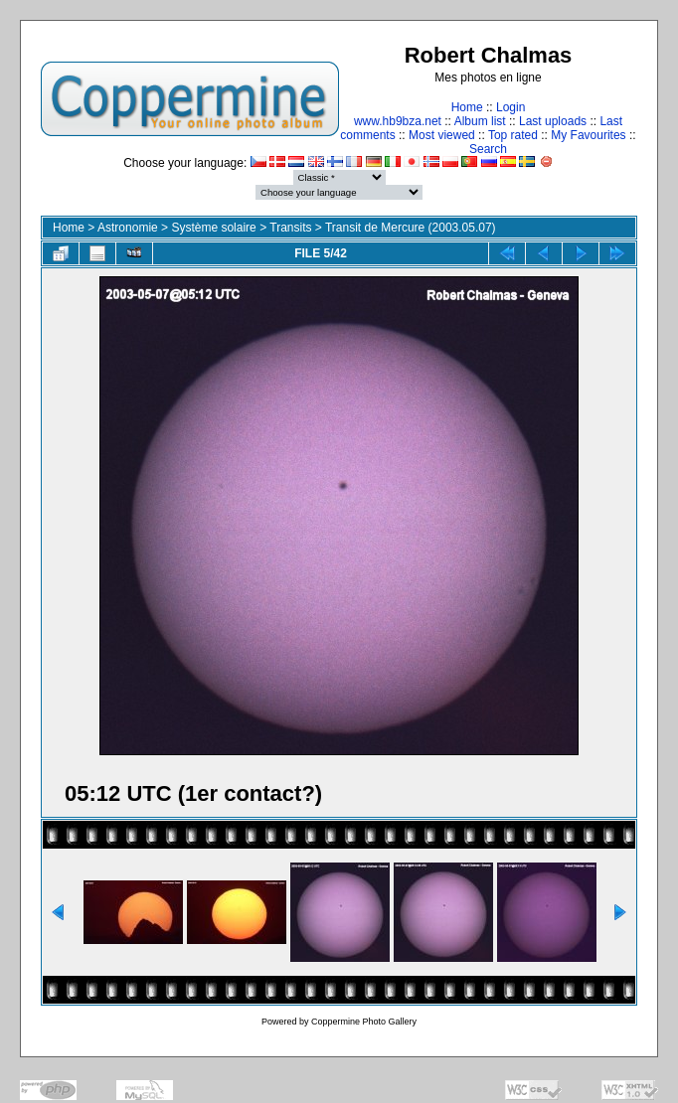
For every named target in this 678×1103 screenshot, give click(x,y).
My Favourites (588, 135)
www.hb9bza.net (397, 121)
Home (467, 107)
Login (510, 107)
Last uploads (553, 121)
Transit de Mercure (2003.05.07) (410, 228)
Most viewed (442, 135)
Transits (290, 228)
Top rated (513, 135)
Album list (480, 121)
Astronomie (127, 228)
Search (488, 149)
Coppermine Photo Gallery (364, 1021)
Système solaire (213, 228)
